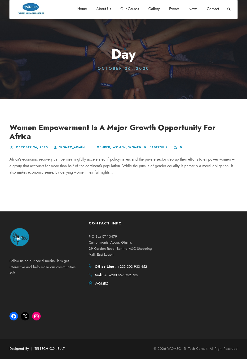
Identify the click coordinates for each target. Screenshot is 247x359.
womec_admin (69, 138)
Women (115, 138)
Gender (100, 138)
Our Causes (129, 9)
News (193, 9)
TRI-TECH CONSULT (50, 348)
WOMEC (101, 284)
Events (174, 9)
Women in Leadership (142, 138)
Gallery (154, 9)
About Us (103, 9)
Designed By (19, 348)
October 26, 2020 (31, 138)
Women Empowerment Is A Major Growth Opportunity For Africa (121, 127)
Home (82, 9)
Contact (213, 9)
